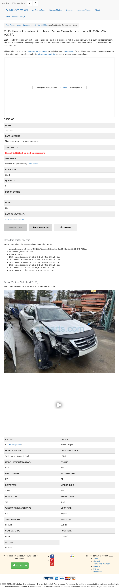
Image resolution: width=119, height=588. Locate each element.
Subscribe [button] (20, 565)
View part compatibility (14, 220)
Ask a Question (40, 227)
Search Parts (38, 10)
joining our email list (46, 54)
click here (63, 87)
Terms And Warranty (101, 564)
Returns (96, 566)
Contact (69, 10)
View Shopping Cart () (15, 17)
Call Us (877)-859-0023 (17, 10)
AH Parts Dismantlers (13, 3)
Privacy (96, 569)
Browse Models (55, 10)
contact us (69, 51)
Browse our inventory (37, 51)
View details (33, 164)
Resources (97, 572)
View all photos (14, 445)
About (97, 10)
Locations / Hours (83, 10)
